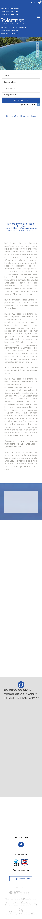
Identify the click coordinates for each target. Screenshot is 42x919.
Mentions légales (20, 903)
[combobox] (21, 76)
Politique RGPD (32, 905)
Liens (6, 905)
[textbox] (21, 82)
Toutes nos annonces (20, 905)
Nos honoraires (31, 903)
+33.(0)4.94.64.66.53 (9, 12)
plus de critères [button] (30, 104)
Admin (11, 905)
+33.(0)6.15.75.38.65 (9, 33)
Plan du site (10, 903)
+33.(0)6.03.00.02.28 (9, 14)
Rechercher (21, 101)
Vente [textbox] (6, 76)
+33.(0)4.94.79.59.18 (9, 30)
